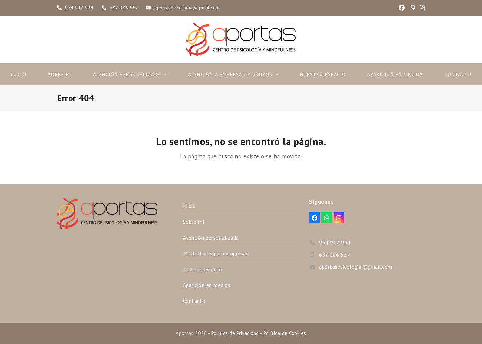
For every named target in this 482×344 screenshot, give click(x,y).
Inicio (189, 205)
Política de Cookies (284, 333)
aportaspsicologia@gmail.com (187, 8)
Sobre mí (194, 221)
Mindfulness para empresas (216, 253)
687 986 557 (124, 8)
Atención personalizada (211, 237)
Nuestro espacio (202, 269)
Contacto (194, 300)
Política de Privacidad (235, 333)
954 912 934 (79, 8)
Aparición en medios (207, 285)
